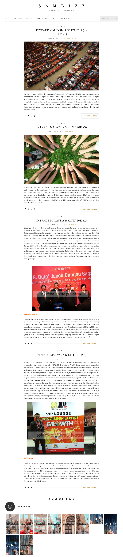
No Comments (70, 38)
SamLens (30, 18)
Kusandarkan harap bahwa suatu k (33, 524)
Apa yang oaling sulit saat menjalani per (112, 524)
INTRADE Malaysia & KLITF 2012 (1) (61, 355)
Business (61, 26)
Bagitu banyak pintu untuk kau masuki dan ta (56, 524)
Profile (54, 18)
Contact (65, 18)
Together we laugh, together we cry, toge (22, 524)
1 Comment (69, 131)
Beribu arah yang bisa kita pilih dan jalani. (45, 524)
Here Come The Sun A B (89, 524)
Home (7, 18)
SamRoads (17, 18)
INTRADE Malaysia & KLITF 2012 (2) (61, 220)
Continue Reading (90, 116)
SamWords (42, 18)
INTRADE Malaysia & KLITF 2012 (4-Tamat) (61, 32)
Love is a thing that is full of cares (11, 524)
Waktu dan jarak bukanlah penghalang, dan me (67, 524)
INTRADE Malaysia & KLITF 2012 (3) (61, 127)
